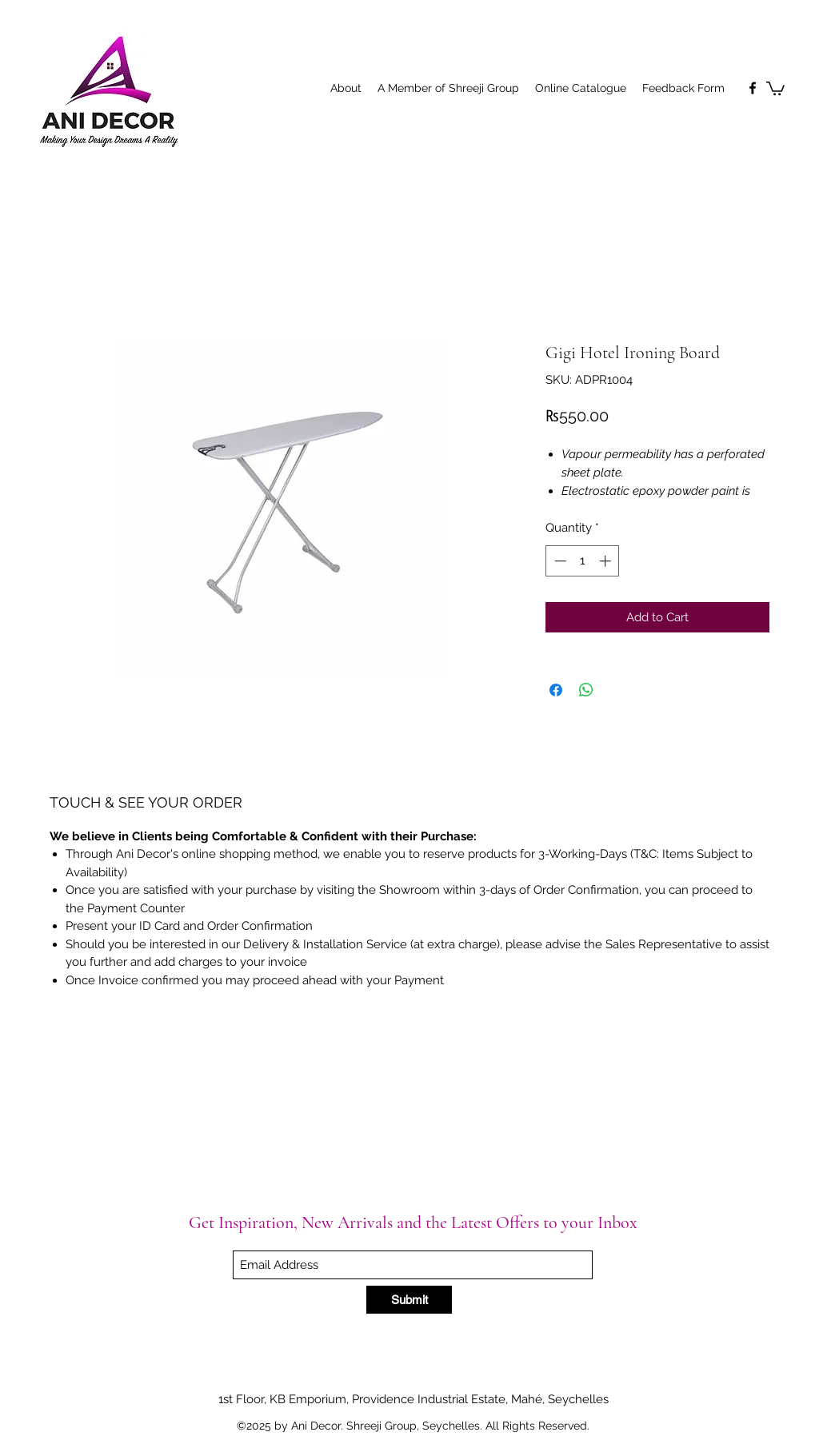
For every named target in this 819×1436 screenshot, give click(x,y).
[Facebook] (753, 88)
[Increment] (606, 561)
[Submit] (409, 1300)
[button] (775, 87)
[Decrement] (558, 561)
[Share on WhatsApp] (586, 690)
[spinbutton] (582, 561)
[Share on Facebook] (555, 690)
